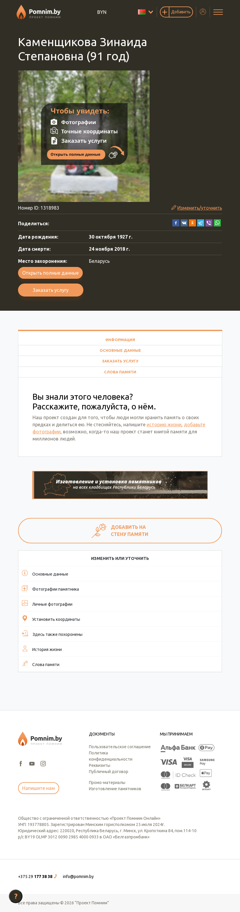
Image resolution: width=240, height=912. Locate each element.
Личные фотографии (47, 603)
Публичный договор (108, 771)
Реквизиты (99, 765)
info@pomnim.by (78, 876)
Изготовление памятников (115, 788)
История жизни (42, 648)
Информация (120, 340)
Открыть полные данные (50, 273)
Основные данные (120, 350)
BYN (101, 12)
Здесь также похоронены (52, 633)
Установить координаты (51, 618)
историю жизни (164, 424)
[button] (175, 222)
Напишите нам (38, 788)
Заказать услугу (51, 290)
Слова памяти (120, 372)
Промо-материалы (107, 782)
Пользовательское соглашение (120, 746)
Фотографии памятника (50, 588)
